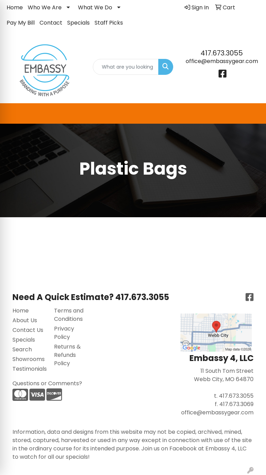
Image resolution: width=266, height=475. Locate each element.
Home (15, 7)
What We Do (95, 7)
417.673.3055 (222, 53)
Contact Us (27, 330)
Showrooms (28, 359)
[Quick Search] (126, 67)
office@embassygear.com (222, 61)
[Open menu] (252, 114)
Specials (78, 23)
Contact (50, 23)
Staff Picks (109, 23)
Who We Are (45, 7)
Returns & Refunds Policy (67, 355)
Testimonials (29, 369)
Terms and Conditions (68, 315)
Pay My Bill (21, 23)
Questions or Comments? (47, 383)
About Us (24, 320)
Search (22, 349)
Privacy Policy (64, 333)
